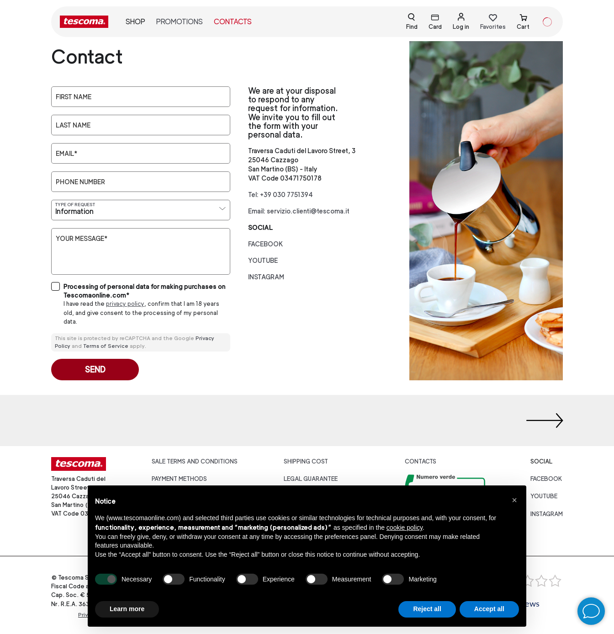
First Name (73, 97)
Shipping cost (306, 461)
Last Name (73, 125)
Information (74, 211)
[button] (514, 500)
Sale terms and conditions (195, 461)
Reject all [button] (427, 609)
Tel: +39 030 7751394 (280, 194)
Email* (66, 153)
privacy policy (125, 303)
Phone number (80, 182)
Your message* (81, 238)
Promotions (179, 21)
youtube (263, 260)
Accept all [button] (489, 609)
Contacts (233, 21)
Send (95, 369)
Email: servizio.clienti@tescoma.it (298, 211)
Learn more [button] (127, 609)
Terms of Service (105, 346)
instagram (266, 277)
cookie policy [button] (404, 527)
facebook (265, 244)
